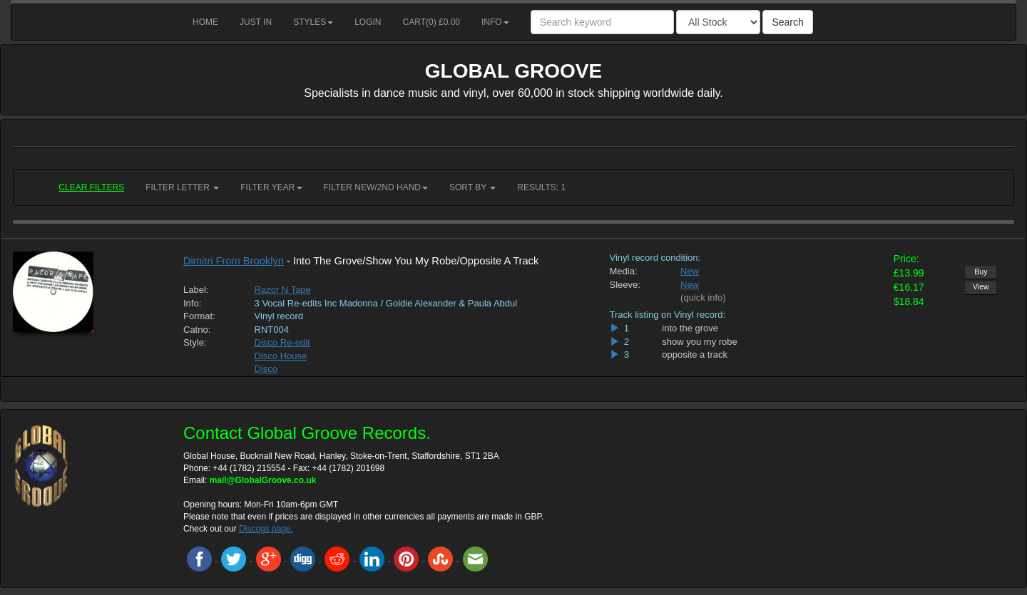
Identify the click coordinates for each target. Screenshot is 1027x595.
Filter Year (271, 187)
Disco (266, 368)
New (689, 271)
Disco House (281, 356)
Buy (980, 271)
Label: (195, 289)
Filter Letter (182, 187)
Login (367, 22)
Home (205, 22)
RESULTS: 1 (541, 187)
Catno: (196, 329)
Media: (624, 271)
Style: (195, 342)
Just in (256, 22)
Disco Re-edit (282, 342)
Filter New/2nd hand (376, 187)
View (981, 286)
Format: (199, 316)
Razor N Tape (283, 289)
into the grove (690, 328)
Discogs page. (266, 529)
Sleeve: (625, 284)
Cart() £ (432, 22)
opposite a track (694, 354)
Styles (313, 22)
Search (787, 22)
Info (495, 22)
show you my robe (699, 341)
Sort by (472, 187)
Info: (192, 303)
